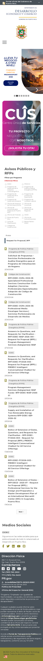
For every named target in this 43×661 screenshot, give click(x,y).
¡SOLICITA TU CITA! (21, 148)
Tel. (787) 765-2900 (10, 572)
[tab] (22, 235)
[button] (4, 42)
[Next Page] (21, 512)
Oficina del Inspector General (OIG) (17, 590)
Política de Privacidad (11, 587)
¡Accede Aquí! (11, 83)
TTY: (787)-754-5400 (11, 575)
